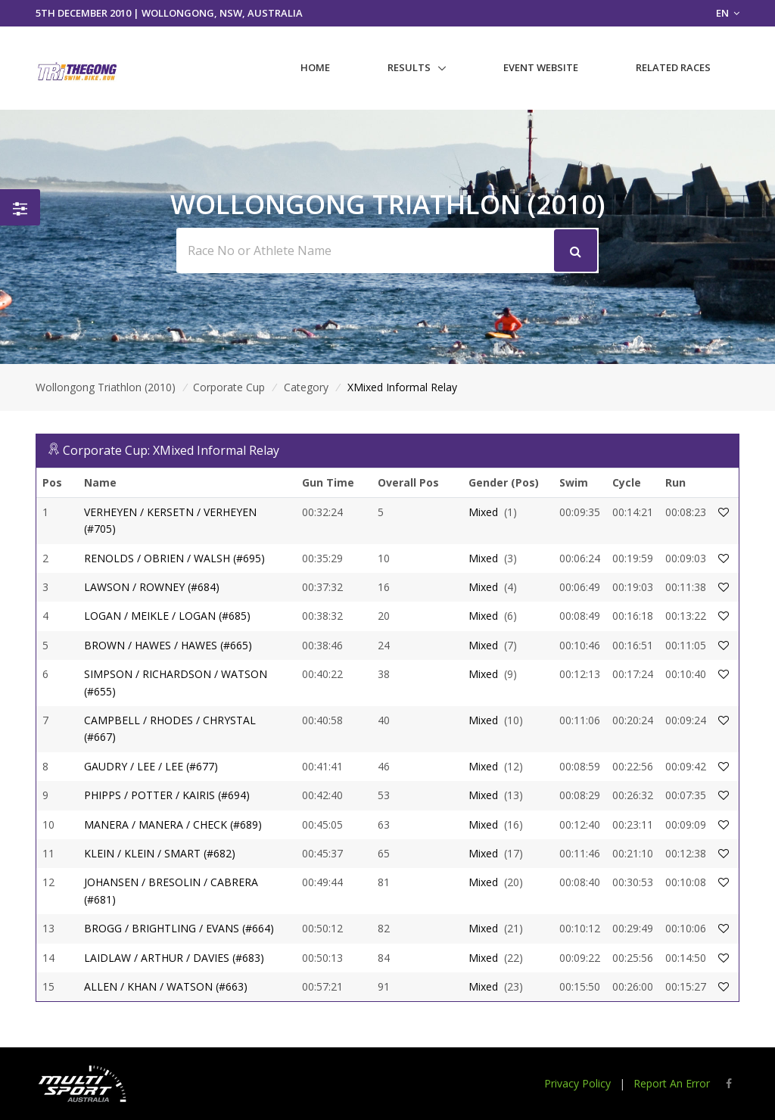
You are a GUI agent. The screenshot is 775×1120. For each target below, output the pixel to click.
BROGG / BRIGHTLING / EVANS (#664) (179, 928)
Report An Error (671, 1083)
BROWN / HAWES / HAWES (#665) (168, 645)
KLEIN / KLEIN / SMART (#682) (159, 853)
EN (727, 13)
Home (315, 67)
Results (409, 67)
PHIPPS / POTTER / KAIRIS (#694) (167, 795)
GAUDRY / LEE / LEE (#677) (151, 766)
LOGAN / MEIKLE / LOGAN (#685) (167, 615)
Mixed (483, 512)
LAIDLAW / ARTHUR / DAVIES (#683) (174, 957)
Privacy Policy (577, 1083)
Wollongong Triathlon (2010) (106, 387)
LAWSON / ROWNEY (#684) (151, 587)
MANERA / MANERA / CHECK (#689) (173, 824)
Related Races (673, 67)
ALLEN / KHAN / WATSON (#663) (165, 986)
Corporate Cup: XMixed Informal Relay (171, 450)
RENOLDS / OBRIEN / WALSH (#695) (174, 558)
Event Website (540, 67)
